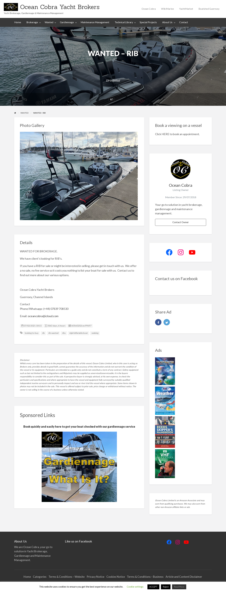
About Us (167, 22)
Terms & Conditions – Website (67, 576)
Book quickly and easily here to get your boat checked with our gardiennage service (79, 426)
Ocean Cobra (149, 8)
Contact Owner (180, 222)
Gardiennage (67, 22)
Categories (39, 576)
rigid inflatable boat (78, 333)
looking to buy (31, 333)
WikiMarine (167, 8)
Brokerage (32, 22)
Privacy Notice (95, 576)
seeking (94, 333)
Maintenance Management (95, 22)
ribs (64, 333)
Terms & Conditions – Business (145, 576)
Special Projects (148, 22)
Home (17, 22)
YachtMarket (186, 8)
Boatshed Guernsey (208, 8)
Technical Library (124, 22)
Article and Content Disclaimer (184, 576)
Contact (183, 22)
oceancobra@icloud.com (43, 316)
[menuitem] (148, 9)
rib (43, 333)
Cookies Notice (115, 576)
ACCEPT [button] (153, 586)
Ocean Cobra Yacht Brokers (60, 7)
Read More (179, 586)
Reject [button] (166, 586)
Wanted (49, 22)
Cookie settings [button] (135, 586)
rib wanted (53, 333)
